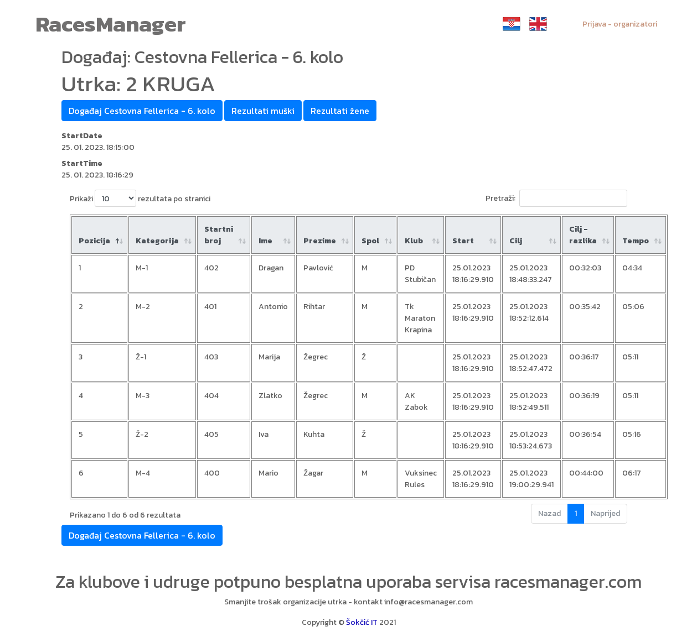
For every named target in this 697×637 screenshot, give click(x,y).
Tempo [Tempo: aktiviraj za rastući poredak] (635, 241)
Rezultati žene (340, 110)
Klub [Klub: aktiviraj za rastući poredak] (414, 241)
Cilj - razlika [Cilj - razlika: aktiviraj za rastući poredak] (583, 235)
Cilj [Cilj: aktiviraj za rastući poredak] (515, 241)
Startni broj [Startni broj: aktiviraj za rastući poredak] (218, 235)
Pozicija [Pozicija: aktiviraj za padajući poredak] (94, 241)
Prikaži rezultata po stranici (140, 198)
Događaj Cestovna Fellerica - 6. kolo (142, 110)
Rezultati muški (263, 110)
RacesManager (110, 23)
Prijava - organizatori (619, 24)
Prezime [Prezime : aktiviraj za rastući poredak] (319, 241)
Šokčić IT (362, 622)
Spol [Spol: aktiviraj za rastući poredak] (370, 241)
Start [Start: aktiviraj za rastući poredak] (463, 241)
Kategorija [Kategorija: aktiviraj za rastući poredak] (157, 241)
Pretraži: (556, 198)
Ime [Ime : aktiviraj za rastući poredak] (265, 241)
